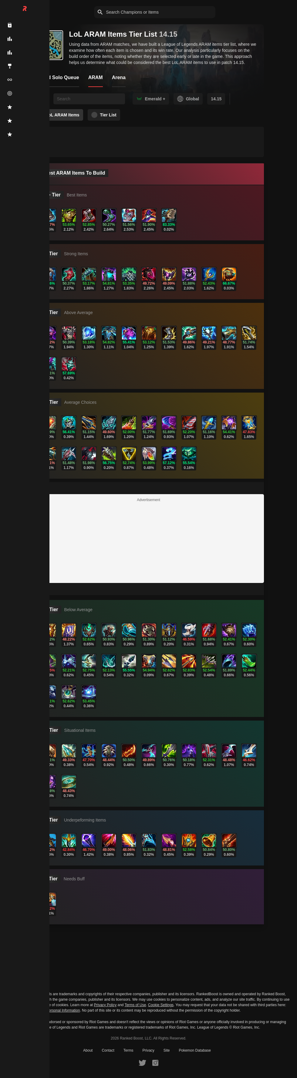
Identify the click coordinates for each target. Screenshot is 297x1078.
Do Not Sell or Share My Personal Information (43, 1011)
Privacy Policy (105, 1005)
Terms (128, 1050)
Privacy (148, 1050)
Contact (108, 1050)
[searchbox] (89, 98)
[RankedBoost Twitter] (142, 1062)
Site (167, 1050)
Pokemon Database (195, 1050)
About (88, 1050)
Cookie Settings (161, 1005)
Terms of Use (135, 1005)
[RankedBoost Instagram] (155, 1062)
